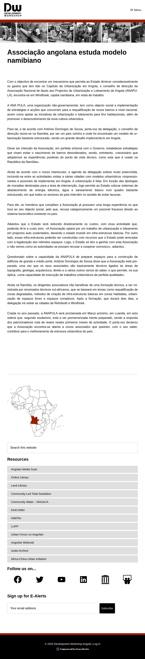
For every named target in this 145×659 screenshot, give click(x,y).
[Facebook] (17, 579)
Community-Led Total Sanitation (31, 493)
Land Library (19, 485)
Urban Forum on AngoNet (27, 534)
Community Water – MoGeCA (29, 501)
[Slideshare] (127, 579)
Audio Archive (19, 550)
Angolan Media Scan (24, 469)
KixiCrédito (18, 510)
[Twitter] (39, 579)
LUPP (14, 526)
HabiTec (16, 518)
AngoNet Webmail (22, 542)
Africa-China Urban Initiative (28, 558)
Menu (137, 9)
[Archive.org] (105, 579)
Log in (96, 643)
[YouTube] (61, 579)
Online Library (20, 477)
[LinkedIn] (83, 579)
